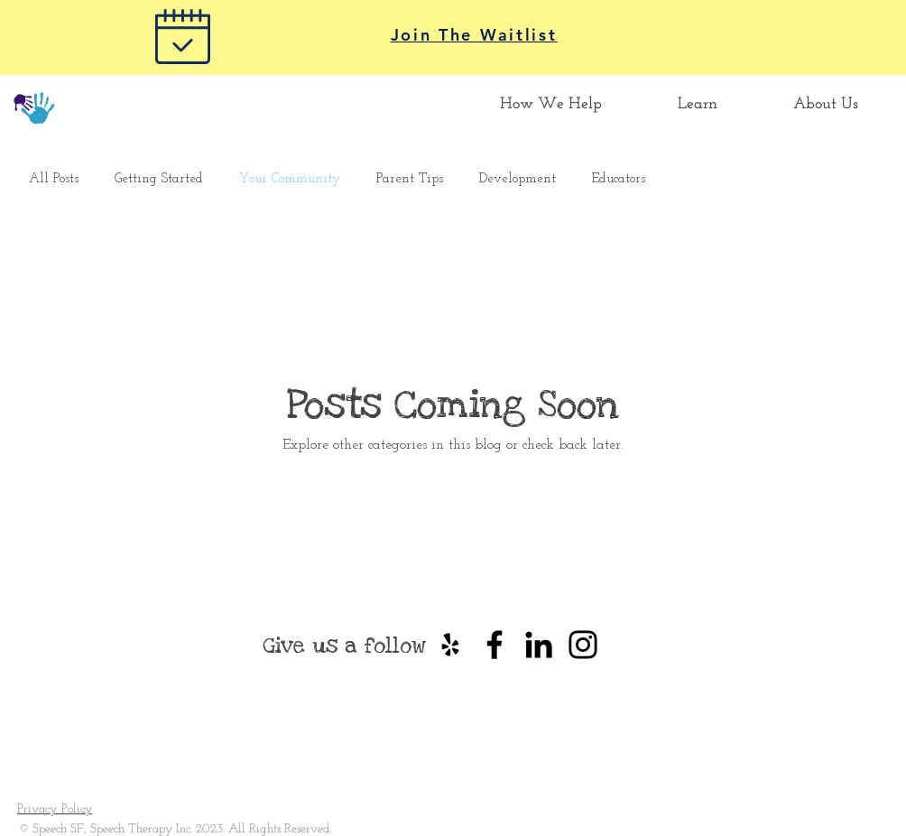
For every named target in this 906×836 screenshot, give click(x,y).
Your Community (289, 179)
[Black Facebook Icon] (494, 645)
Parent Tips (409, 179)
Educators (618, 179)
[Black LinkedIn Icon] (539, 645)
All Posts (54, 179)
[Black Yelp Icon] (450, 645)
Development (517, 179)
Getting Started (159, 179)
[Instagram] (583, 645)
